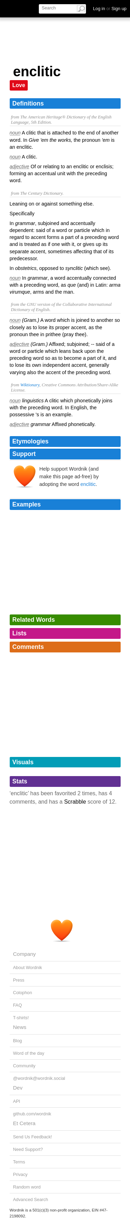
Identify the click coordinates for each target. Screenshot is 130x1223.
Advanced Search (30, 1199)
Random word (27, 1187)
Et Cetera (24, 1123)
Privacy (20, 1174)
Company (24, 954)
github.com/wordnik (32, 1113)
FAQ (17, 1005)
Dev (18, 1088)
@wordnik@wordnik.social (39, 1078)
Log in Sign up (110, 8)
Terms (19, 1161)
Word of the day (28, 1053)
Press (19, 980)
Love (18, 85)
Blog (17, 1040)
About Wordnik (27, 967)
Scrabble (75, 802)
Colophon (22, 992)
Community (24, 1065)
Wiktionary (29, 384)
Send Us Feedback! (32, 1136)
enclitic (88, 484)
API (16, 1101)
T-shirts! (21, 1017)
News (19, 1027)
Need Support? (28, 1149)
